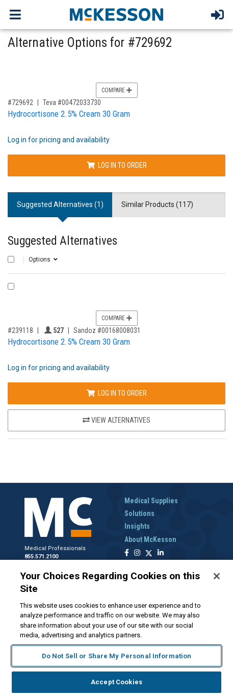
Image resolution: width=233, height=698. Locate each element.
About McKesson (150, 539)
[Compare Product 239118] (11, 286)
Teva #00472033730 (72, 102)
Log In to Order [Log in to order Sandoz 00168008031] (117, 393)
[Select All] (11, 259)
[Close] (216, 576)
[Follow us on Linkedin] (161, 553)
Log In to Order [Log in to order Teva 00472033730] (117, 165)
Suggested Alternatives (62, 241)
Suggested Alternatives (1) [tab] (60, 204)
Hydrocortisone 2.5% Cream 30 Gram (69, 114)
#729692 (20, 102)
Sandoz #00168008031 (107, 330)
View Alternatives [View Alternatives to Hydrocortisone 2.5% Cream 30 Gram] (116, 420)
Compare (116, 90)
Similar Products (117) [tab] (157, 204)
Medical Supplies (151, 501)
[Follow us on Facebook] (126, 553)
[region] (116, 629)
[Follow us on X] (148, 553)
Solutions (139, 513)
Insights (137, 526)
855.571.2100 (41, 556)
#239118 (20, 330)
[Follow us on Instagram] (137, 553)
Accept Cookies (116, 682)
